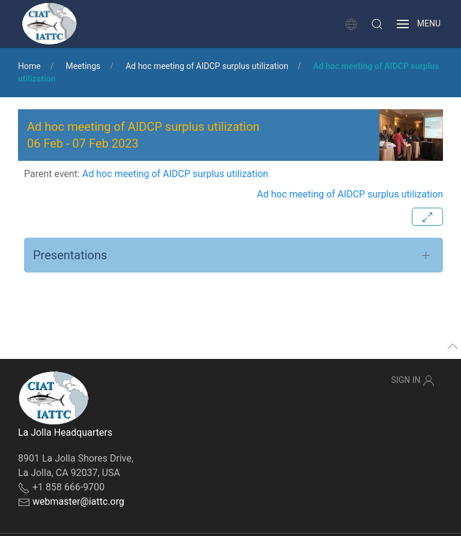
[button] (377, 24)
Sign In (413, 381)
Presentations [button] (70, 255)
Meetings (82, 66)
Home (29, 66)
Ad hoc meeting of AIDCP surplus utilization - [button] (143, 135)
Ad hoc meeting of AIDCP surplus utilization (206, 66)
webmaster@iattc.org (78, 501)
